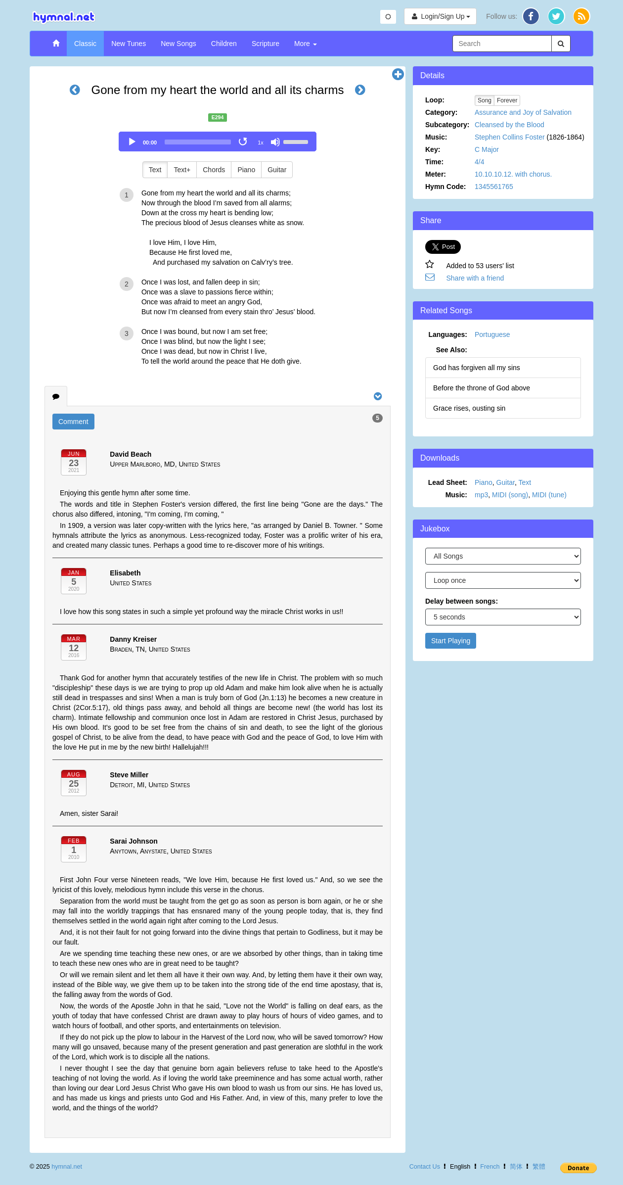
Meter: (435, 174)
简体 (516, 1166)
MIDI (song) (510, 495)
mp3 (481, 495)
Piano (246, 170)
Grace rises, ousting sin (469, 408)
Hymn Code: (445, 186)
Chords (214, 170)
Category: (441, 112)
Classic (85, 43)
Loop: (435, 100)
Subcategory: (447, 125)
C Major (487, 149)
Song (484, 100)
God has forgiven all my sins (476, 368)
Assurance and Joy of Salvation (523, 112)
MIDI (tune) (549, 495)
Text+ (182, 170)
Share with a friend (475, 278)
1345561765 (494, 186)
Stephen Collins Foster (510, 137)
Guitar (276, 170)
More (305, 43)
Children (224, 43)
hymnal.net (66, 1166)
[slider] (198, 142)
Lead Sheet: (447, 482)
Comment (73, 422)
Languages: (447, 334)
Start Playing (450, 641)
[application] (217, 141)
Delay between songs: (461, 601)
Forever (507, 100)
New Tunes (128, 43)
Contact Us (424, 1166)
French (489, 1166)
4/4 (479, 162)
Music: (436, 137)
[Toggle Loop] (244, 142)
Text (155, 170)
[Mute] (275, 142)
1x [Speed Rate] (261, 142)
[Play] (132, 142)
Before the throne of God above (481, 388)
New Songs (178, 43)
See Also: (451, 350)
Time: (434, 162)
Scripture (265, 43)
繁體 (539, 1166)
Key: (432, 149)
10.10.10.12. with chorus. (513, 174)
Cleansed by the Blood (509, 125)
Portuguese (492, 334)
